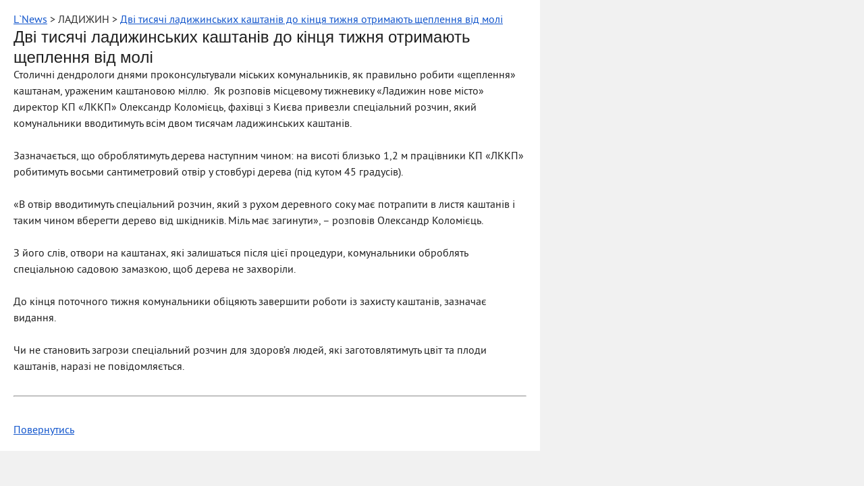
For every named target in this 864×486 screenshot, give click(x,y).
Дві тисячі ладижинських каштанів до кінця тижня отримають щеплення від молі (311, 20)
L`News (30, 20)
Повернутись (44, 430)
